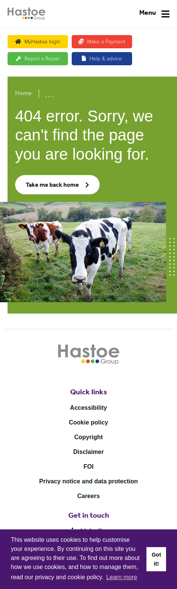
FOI (88, 466)
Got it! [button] (156, 559)
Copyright (88, 437)
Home (23, 94)
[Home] (26, 14)
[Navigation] (154, 14)
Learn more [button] (121, 577)
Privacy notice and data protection (88, 481)
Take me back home (52, 186)
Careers (88, 496)
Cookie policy (88, 422)
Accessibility (88, 407)
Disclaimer (88, 452)
